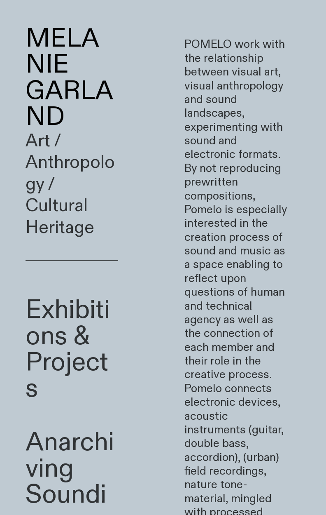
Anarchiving (70, 455)
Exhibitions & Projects (68, 349)
